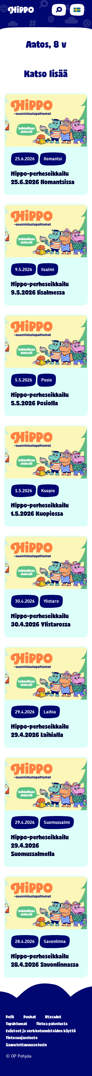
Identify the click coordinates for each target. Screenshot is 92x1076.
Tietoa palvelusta (51, 1023)
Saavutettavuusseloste (26, 1045)
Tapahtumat (16, 1023)
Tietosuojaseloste (22, 1037)
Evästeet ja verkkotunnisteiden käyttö (41, 1031)
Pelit (10, 1017)
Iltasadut (53, 1017)
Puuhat (30, 1017)
